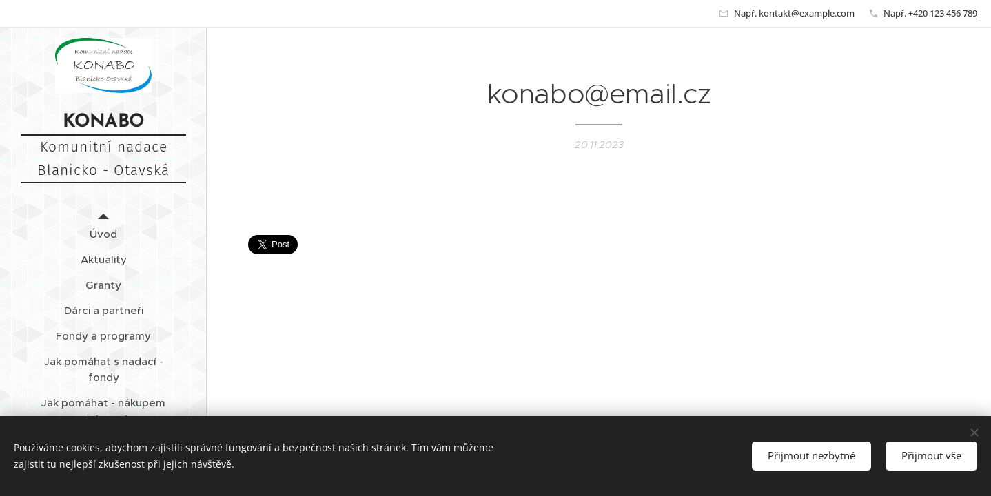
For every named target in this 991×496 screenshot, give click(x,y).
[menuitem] (103, 234)
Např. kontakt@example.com (794, 13)
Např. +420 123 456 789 (930, 13)
